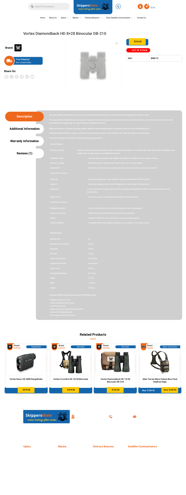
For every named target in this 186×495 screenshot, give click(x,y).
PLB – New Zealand (101, 451)
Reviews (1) (24, 153)
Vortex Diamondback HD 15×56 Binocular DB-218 (115, 380)
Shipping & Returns (137, 432)
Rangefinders (28, 461)
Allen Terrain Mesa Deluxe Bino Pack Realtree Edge (160, 380)
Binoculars (27, 456)
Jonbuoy (61, 451)
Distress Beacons (92, 18)
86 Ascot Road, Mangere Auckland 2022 (88, 417)
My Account (84, 432)
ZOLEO (131, 456)
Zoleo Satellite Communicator (118, 18)
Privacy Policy (119, 432)
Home (42, 18)
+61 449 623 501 (129, 6)
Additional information (25, 129)
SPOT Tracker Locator (137, 451)
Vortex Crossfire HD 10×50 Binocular (70, 379)
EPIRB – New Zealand (102, 456)
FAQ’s (66, 432)
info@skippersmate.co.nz (151, 416)
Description (24, 116)
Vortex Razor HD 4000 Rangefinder (26, 379)
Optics (63, 18)
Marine (75, 18)
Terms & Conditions (101, 432)
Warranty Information (24, 141)
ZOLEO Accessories (136, 461)
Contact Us (141, 18)
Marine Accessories (66, 456)
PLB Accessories (100, 461)
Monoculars (28, 451)
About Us (53, 18)
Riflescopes (28, 465)
